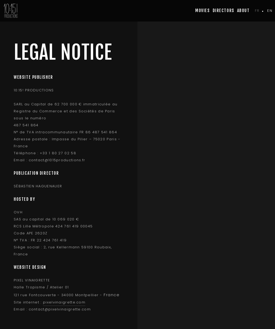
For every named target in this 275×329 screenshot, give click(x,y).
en (269, 10)
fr (257, 10)
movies (202, 10)
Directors (223, 10)
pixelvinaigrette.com (64, 302)
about (243, 10)
